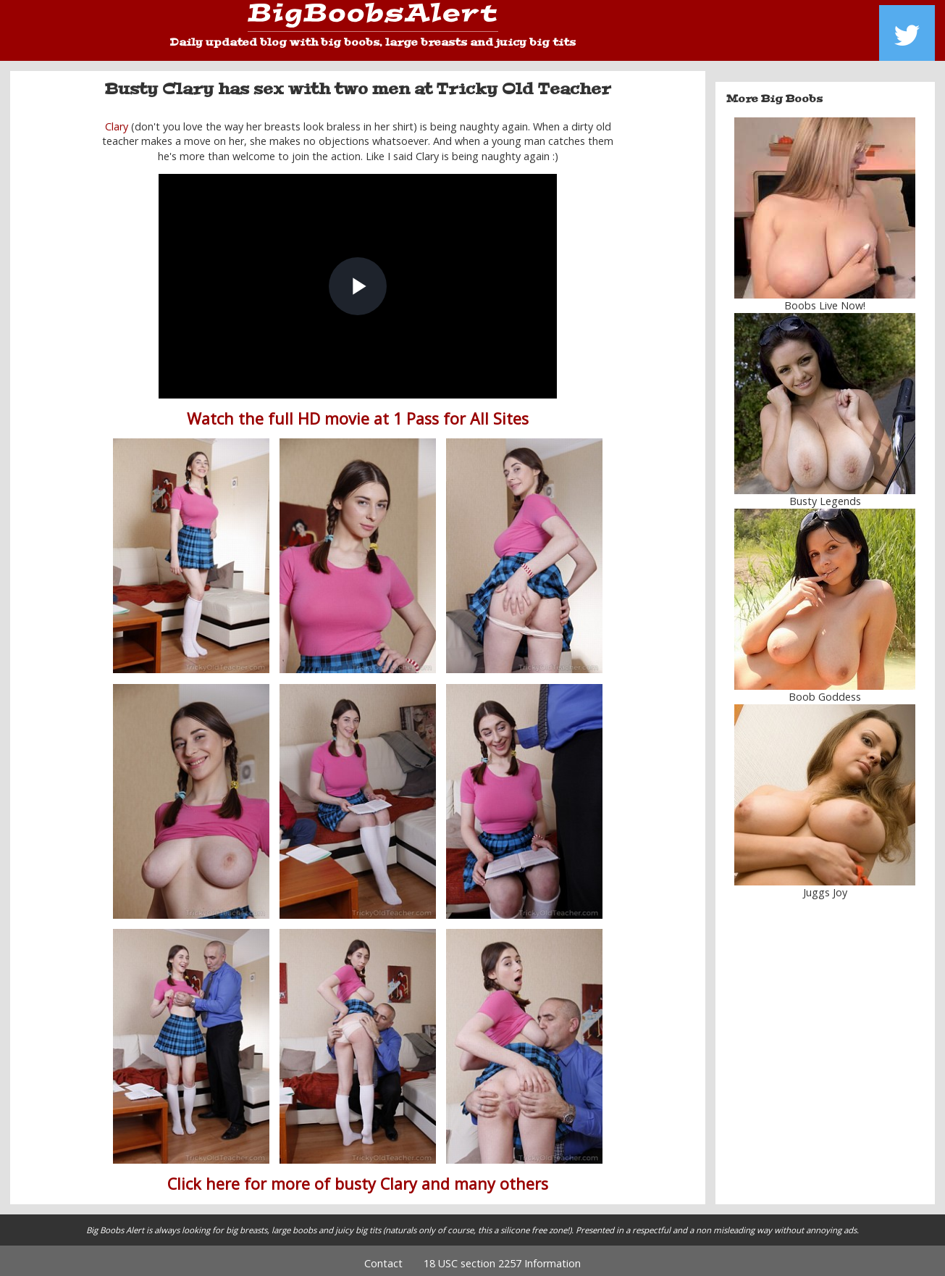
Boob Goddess (825, 692)
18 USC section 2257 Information (502, 1258)
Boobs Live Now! (824, 300)
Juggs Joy (825, 887)
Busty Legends (825, 496)
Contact (383, 1258)
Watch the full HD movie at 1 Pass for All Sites (358, 413)
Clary (116, 121)
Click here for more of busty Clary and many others (357, 1178)
